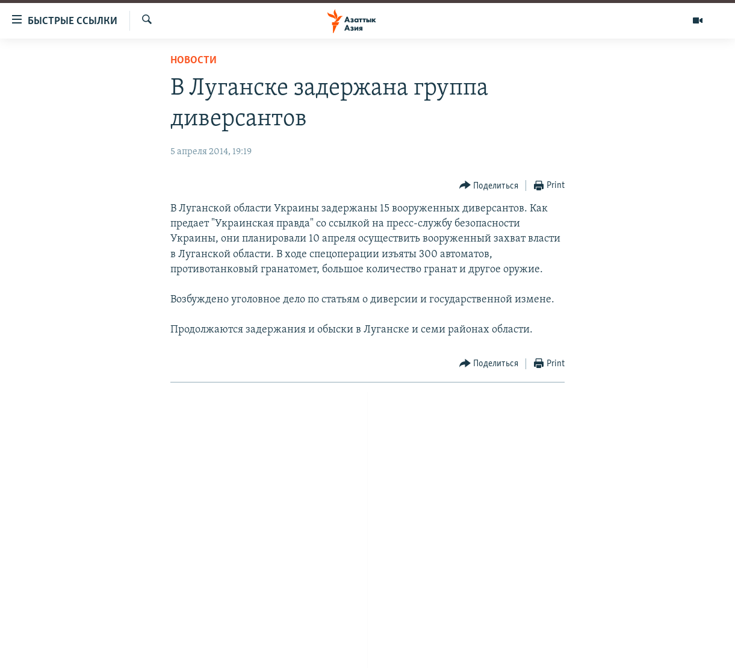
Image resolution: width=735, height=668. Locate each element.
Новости (193, 60)
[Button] (489, 186)
